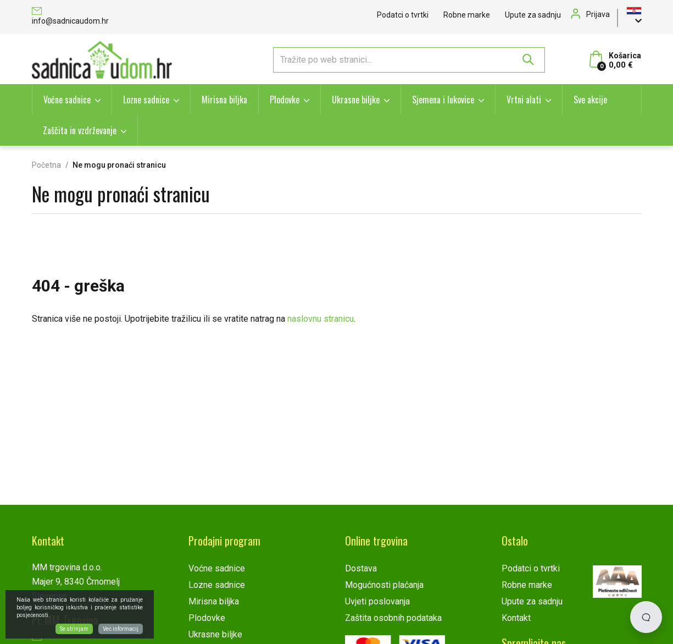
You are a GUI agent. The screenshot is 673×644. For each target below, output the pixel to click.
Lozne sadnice (146, 99)
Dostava (361, 568)
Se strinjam (74, 629)
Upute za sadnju (533, 14)
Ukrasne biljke (356, 99)
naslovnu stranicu (320, 318)
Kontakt (516, 618)
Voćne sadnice (67, 99)
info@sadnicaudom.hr (70, 16)
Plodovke (284, 99)
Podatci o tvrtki (403, 14)
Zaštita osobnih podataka (393, 618)
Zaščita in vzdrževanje (79, 130)
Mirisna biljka (224, 99)
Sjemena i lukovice (443, 99)
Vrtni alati (524, 99)
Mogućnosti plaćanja (384, 585)
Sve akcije (590, 99)
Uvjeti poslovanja (377, 601)
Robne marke (466, 14)
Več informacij (120, 629)
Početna (46, 165)
